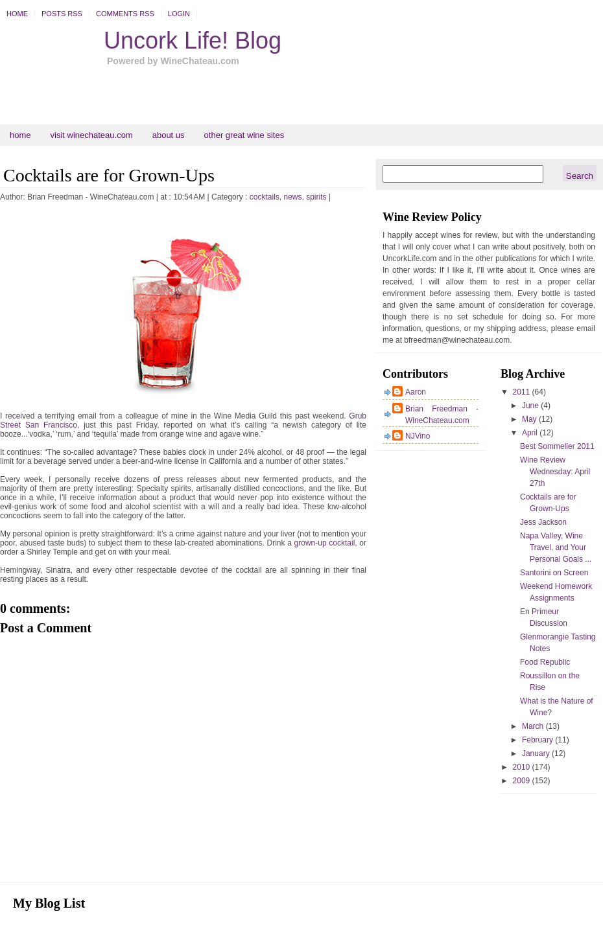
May (530, 419)
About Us (168, 135)
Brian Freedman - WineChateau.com (442, 414)
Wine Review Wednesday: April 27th (555, 471)
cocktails (264, 196)
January (537, 753)
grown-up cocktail (324, 542)
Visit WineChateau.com (92, 135)
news (292, 196)
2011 (522, 392)
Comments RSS (125, 13)
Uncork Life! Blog (192, 40)
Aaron (415, 392)
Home (17, 13)
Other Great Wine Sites (244, 135)
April (530, 432)
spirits (316, 196)
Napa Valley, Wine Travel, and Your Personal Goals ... (555, 547)
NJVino (417, 436)
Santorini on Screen (554, 572)
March (534, 726)
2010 (522, 767)
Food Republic (545, 662)
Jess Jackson (543, 522)
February (538, 739)
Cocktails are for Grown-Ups (109, 175)
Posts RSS (61, 13)
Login (179, 13)
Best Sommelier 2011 (557, 446)
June (531, 405)
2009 (522, 780)
